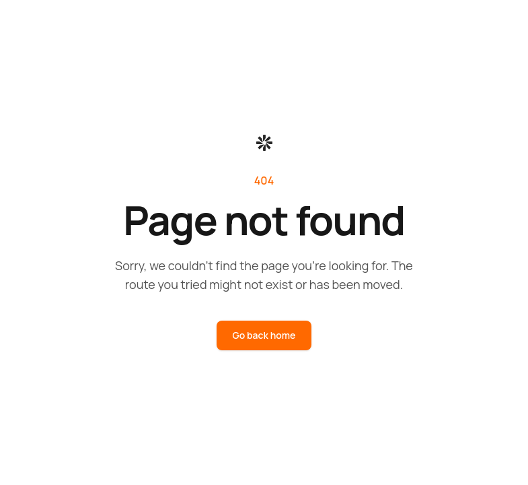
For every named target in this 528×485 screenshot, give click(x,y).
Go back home (264, 335)
